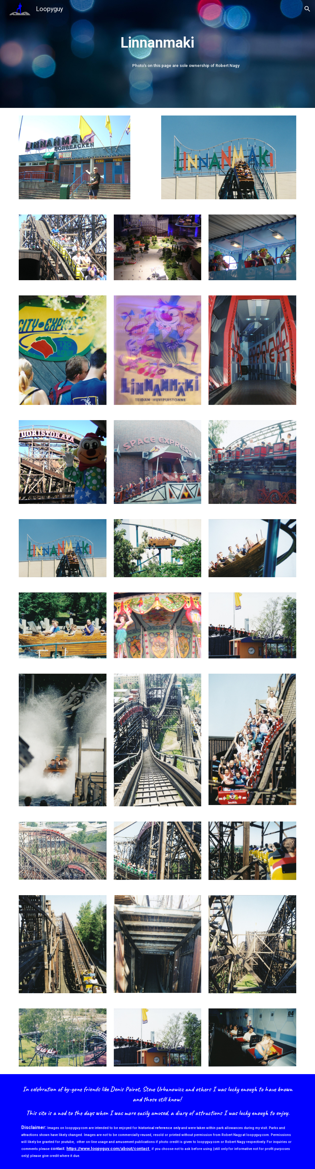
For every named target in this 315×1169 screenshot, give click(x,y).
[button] (307, 9)
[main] (157, 43)
